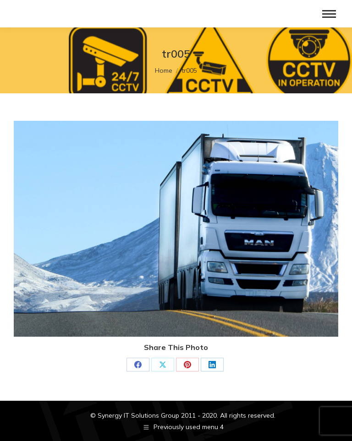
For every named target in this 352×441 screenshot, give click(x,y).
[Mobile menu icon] (329, 14)
